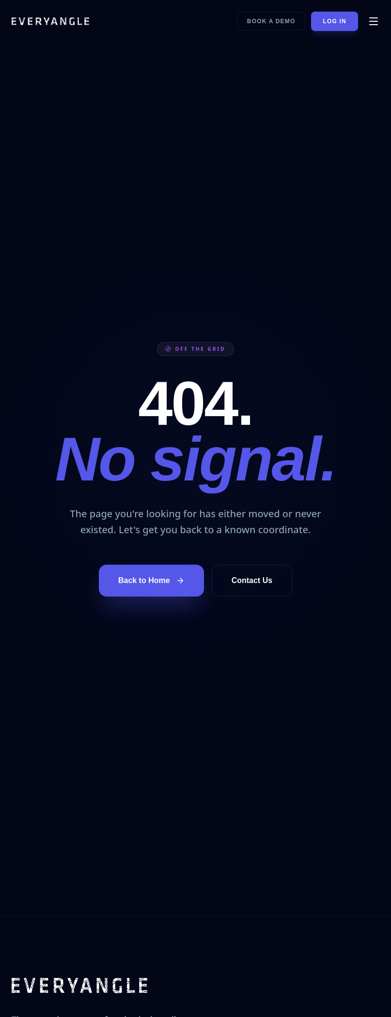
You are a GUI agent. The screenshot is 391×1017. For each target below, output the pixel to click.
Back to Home (151, 580)
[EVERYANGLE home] (50, 21)
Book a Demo (271, 21)
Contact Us (252, 580)
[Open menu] (373, 21)
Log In (334, 21)
